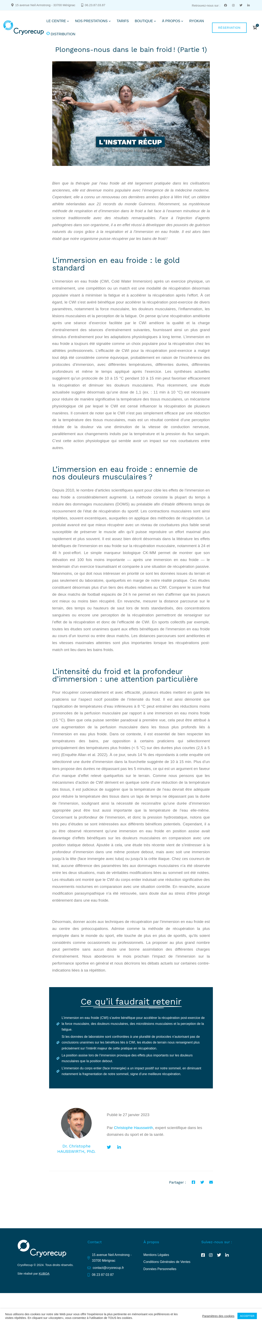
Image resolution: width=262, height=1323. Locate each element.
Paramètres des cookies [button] (218, 1316)
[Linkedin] (119, 1147)
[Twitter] (109, 1147)
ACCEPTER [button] (247, 1315)
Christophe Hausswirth (133, 1128)
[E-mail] (211, 1182)
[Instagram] (210, 1255)
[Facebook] (193, 1182)
